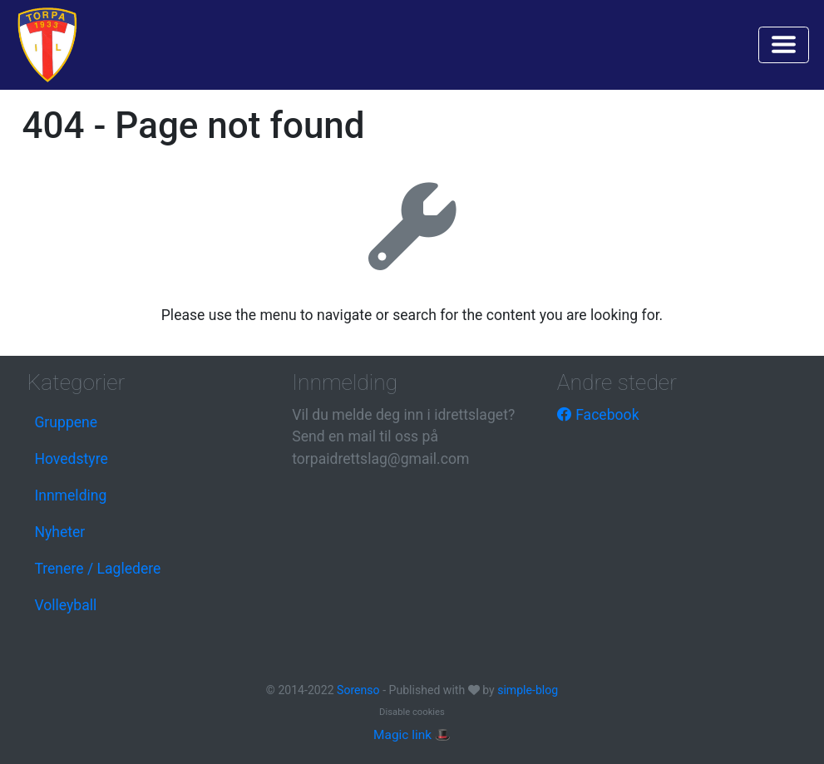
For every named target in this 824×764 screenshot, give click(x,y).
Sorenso (359, 690)
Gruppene (65, 422)
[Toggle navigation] (783, 45)
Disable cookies (412, 712)
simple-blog (527, 690)
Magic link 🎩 (412, 734)
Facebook (598, 415)
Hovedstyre (70, 459)
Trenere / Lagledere (97, 568)
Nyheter (59, 532)
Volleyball (65, 605)
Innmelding (70, 495)
